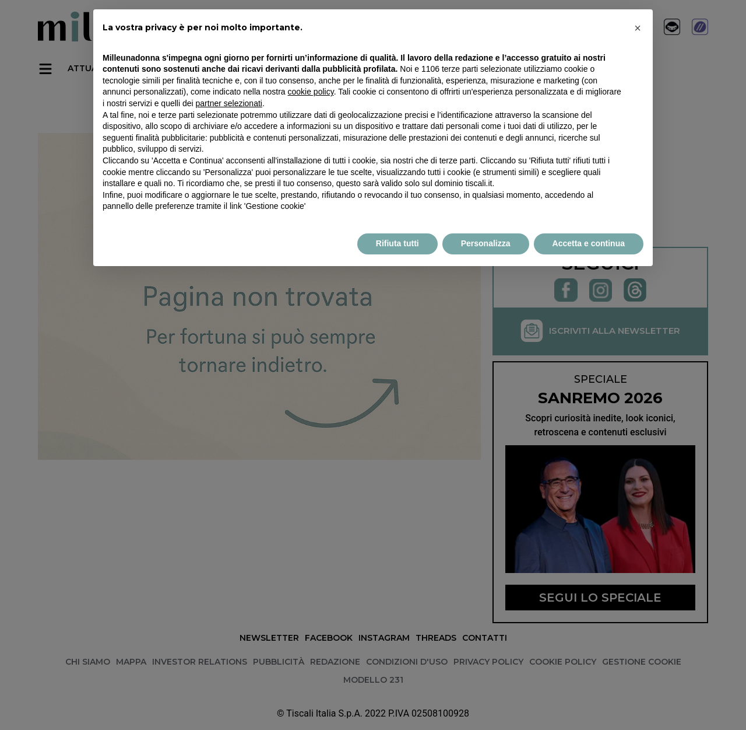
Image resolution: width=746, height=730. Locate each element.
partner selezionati (229, 103)
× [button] (637, 28)
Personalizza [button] (486, 243)
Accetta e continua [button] (589, 243)
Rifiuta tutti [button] (397, 243)
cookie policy (311, 91)
